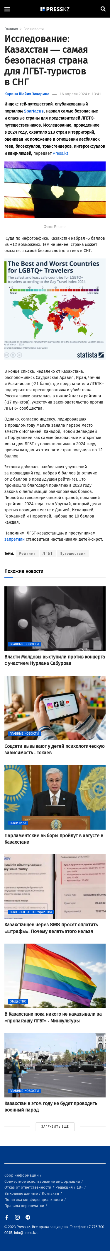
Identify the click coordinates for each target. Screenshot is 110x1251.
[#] (55, 8)
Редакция (64, 1187)
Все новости (33, 29)
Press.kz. (61, 153)
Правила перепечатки (24, 1206)
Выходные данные (21, 1193)
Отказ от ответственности (28, 1187)
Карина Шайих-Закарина (26, 94)
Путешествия (73, 553)
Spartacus (34, 111)
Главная (11, 29)
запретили (14, 539)
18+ (80, 1187)
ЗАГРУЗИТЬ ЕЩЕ (55, 1127)
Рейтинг (27, 553)
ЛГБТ (48, 553)
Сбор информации (22, 1175)
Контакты (51, 1193)
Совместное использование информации (42, 1181)
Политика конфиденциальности (34, 1199)
